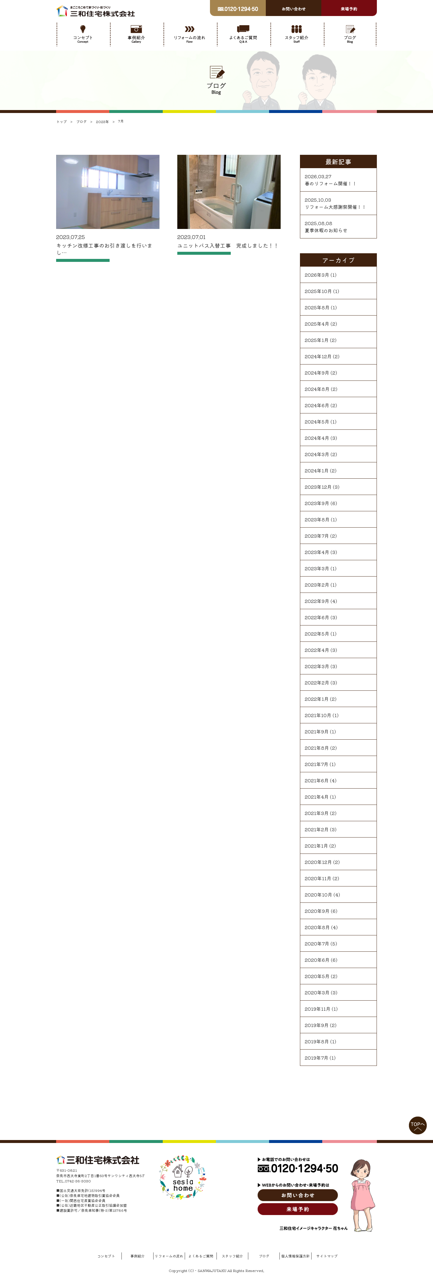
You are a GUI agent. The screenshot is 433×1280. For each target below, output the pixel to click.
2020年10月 (318, 894)
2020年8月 (317, 927)
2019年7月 (316, 1057)
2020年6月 (317, 959)
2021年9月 (317, 731)
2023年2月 (317, 584)
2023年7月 (317, 535)
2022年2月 (317, 682)
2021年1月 (316, 845)
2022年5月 (317, 633)
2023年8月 (317, 519)
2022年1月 (317, 698)
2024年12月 (318, 356)
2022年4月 (317, 649)
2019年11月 (318, 1008)
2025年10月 (318, 290)
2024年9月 (317, 372)
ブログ (264, 1255)
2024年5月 (317, 421)
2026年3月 (317, 274)
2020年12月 (318, 861)
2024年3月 (317, 454)
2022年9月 (317, 600)
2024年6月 (317, 405)
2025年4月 (317, 323)
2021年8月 (317, 747)
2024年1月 (317, 470)
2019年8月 (317, 1041)
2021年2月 (317, 829)
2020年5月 (317, 976)
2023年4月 (317, 551)
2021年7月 (316, 764)
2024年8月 (317, 388)
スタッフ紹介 (232, 1255)
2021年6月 (317, 780)
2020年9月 (317, 910)
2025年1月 (317, 339)
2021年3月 (317, 812)
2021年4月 (317, 796)
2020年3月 (317, 992)
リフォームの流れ (169, 1255)
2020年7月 (317, 943)
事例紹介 (137, 1255)
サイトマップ (327, 1255)
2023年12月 (318, 486)
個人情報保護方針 (295, 1255)
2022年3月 (317, 666)
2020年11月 (318, 878)
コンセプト (106, 1255)
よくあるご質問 (200, 1255)
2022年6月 (317, 617)
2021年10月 (318, 715)
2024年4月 (317, 437)
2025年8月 (317, 307)
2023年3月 (317, 568)
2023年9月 (317, 503)
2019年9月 (317, 1025)
